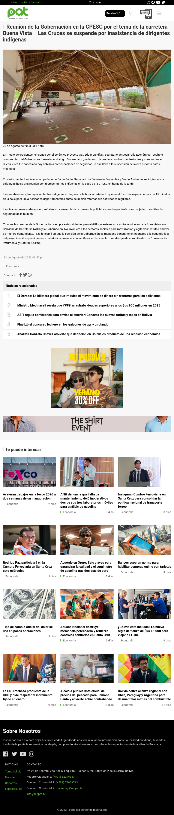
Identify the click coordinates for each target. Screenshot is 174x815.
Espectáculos (13, 788)
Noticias (10, 777)
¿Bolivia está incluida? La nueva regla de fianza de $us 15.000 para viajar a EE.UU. (143, 631)
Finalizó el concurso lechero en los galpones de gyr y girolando (62, 324)
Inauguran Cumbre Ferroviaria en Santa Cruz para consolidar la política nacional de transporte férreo (142, 500)
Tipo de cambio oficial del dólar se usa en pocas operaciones (28, 629)
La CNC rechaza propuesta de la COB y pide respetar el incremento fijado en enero (27, 695)
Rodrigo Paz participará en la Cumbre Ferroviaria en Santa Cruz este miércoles (27, 567)
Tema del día (13, 771)
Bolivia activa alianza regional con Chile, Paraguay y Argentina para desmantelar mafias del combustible (144, 695)
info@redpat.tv (36, 794)
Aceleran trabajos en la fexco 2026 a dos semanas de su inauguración (29, 496)
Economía (13, 266)
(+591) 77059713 (67, 782)
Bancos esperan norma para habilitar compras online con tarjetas (144, 565)
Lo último (13, 2)
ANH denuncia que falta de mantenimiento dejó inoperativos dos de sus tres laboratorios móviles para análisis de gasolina (86, 500)
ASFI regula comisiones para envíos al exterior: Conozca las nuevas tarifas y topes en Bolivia (84, 315)
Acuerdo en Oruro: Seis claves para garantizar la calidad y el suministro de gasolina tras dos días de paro (86, 567)
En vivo (113, 13)
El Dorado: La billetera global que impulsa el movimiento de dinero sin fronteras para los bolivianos (88, 296)
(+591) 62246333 (63, 776)
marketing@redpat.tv (69, 788)
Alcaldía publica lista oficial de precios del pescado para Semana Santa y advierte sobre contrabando (86, 695)
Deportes (11, 783)
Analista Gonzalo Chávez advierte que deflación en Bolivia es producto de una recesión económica (88, 334)
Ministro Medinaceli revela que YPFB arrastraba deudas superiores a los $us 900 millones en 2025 (88, 305)
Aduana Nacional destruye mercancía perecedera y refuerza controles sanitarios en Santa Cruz (85, 631)
